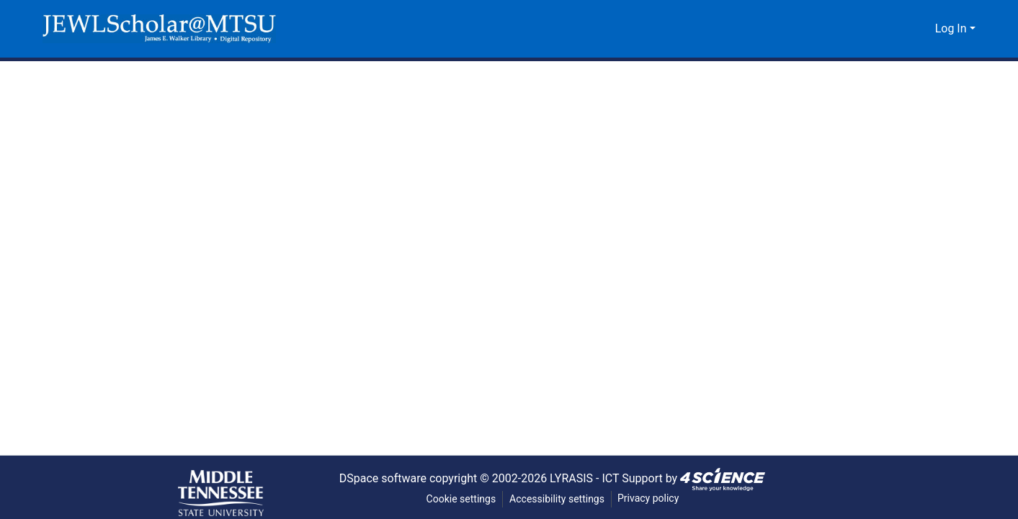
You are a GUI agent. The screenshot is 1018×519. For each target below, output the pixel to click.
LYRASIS (574, 478)
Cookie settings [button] (459, 499)
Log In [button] (953, 29)
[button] (159, 28)
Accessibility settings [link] (557, 499)
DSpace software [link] (377, 478)
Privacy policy (649, 498)
